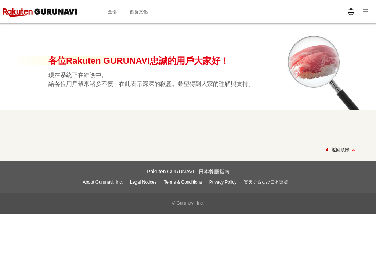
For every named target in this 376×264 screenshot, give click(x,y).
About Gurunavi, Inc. (103, 182)
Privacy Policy (223, 182)
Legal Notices (143, 182)
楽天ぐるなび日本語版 (266, 182)
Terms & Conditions (183, 182)
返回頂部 (344, 150)
